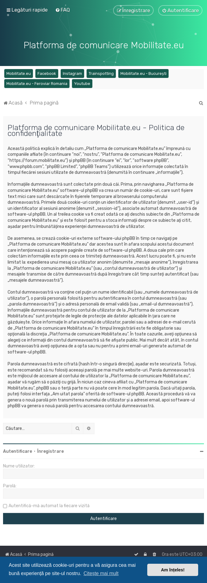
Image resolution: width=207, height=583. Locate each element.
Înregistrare (50, 450)
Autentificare (17, 450)
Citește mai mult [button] (101, 573)
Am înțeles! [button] (173, 569)
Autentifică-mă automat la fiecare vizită (49, 505)
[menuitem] (62, 9)
